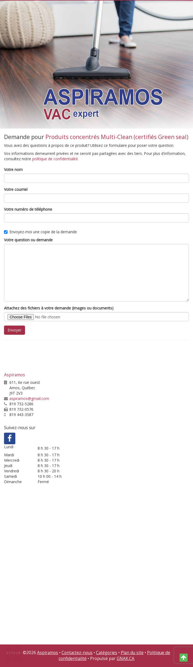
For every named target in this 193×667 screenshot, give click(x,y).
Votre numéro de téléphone (28, 209)
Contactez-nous (77, 652)
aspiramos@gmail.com (29, 398)
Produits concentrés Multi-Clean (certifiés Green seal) (116, 137)
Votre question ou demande (28, 239)
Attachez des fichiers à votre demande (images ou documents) (58, 308)
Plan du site (132, 652)
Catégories (106, 652)
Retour (13, 653)
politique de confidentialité (55, 158)
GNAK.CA (125, 658)
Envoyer (15, 330)
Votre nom (13, 169)
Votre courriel (15, 189)
